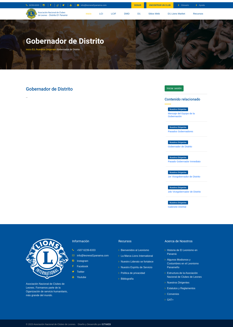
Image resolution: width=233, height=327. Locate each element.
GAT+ (170, 297)
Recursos (198, 11)
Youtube (81, 275)
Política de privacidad (133, 270)
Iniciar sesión (174, 86)
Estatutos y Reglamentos (181, 286)
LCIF (113, 11)
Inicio (88, 11)
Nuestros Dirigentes (46, 47)
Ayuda (200, 3)
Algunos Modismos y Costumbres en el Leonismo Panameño (183, 261)
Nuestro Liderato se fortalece (137, 259)
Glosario (183, 3)
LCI (101, 11)
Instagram (82, 258)
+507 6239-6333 (86, 248)
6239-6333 (34, 3)
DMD (127, 11)
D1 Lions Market (176, 11)
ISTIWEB (106, 322)
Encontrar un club (160, 3)
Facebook (82, 264)
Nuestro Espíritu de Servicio (136, 265)
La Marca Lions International (137, 253)
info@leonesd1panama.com (93, 3)
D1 (138, 11)
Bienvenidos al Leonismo (135, 248)
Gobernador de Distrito (50, 87)
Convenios (173, 291)
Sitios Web (154, 11)
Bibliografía (127, 276)
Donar (137, 3)
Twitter (80, 269)
